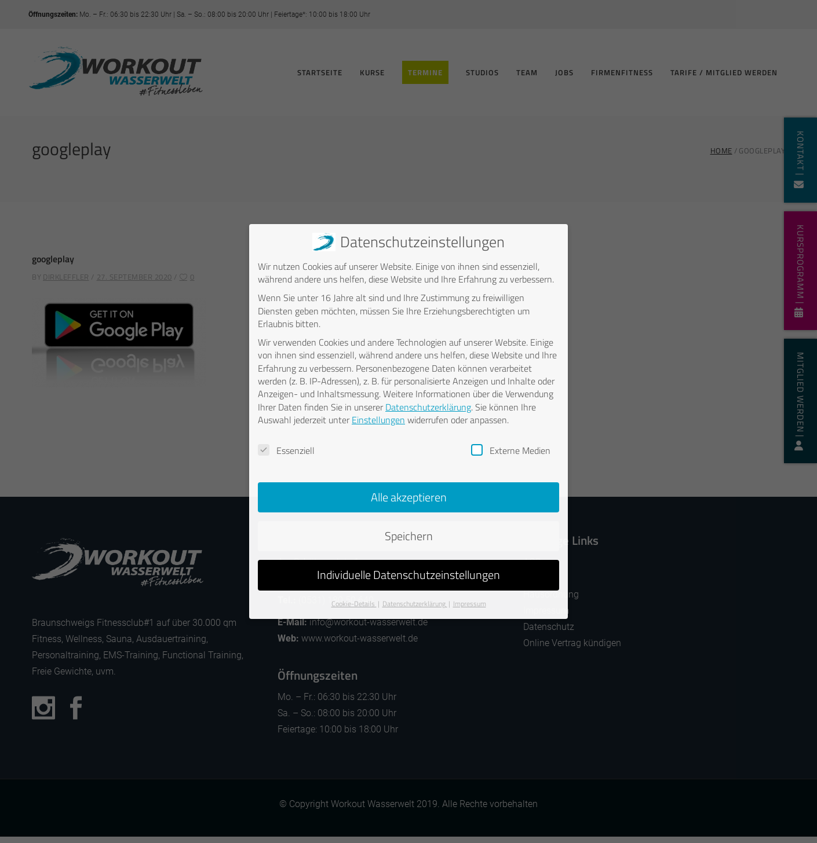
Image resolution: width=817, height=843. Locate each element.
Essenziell (286, 450)
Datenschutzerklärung (428, 407)
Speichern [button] (409, 536)
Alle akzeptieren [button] (409, 497)
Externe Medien (510, 450)
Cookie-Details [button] (354, 603)
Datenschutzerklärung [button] (414, 603)
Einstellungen (378, 420)
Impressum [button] (469, 603)
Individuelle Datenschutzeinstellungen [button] (408, 575)
